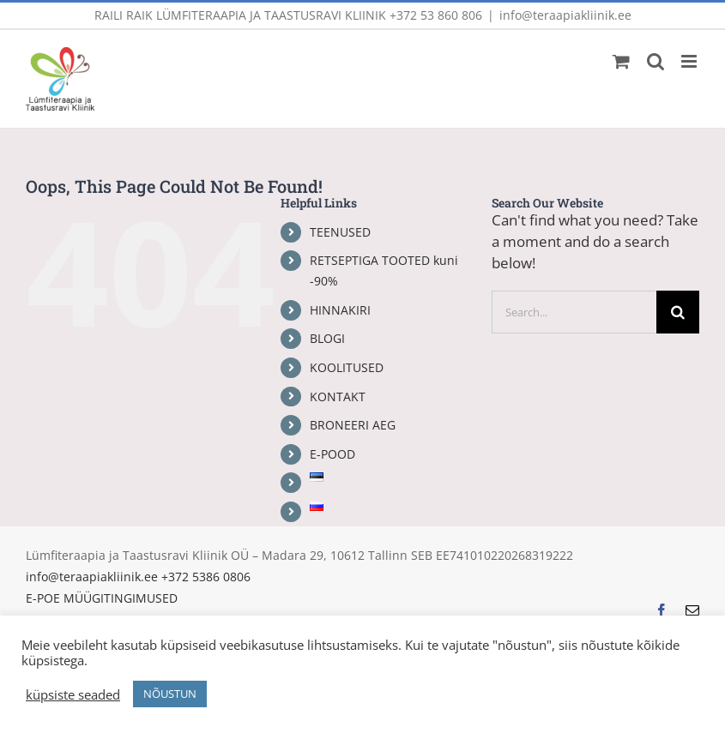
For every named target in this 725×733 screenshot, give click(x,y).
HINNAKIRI (340, 310)
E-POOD (332, 454)
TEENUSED (340, 232)
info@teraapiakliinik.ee (565, 15)
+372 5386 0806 (206, 576)
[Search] (677, 312)
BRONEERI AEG (353, 425)
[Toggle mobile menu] (690, 61)
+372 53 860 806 (436, 15)
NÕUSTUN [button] (169, 693)
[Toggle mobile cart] (621, 61)
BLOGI (327, 338)
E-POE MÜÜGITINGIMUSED (102, 598)
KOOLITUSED (347, 367)
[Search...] (574, 312)
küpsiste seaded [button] (73, 694)
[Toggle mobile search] (655, 61)
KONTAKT (338, 396)
